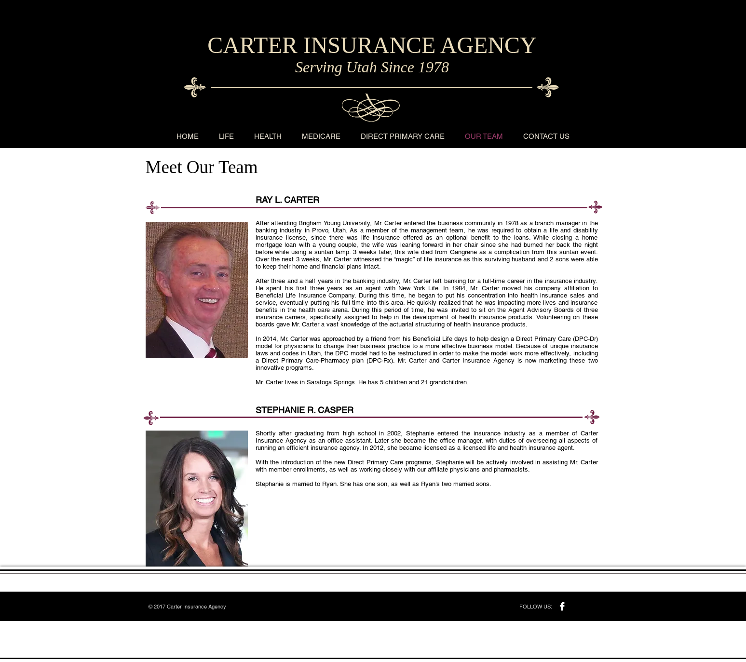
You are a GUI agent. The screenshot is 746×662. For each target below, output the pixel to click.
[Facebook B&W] (562, 606)
